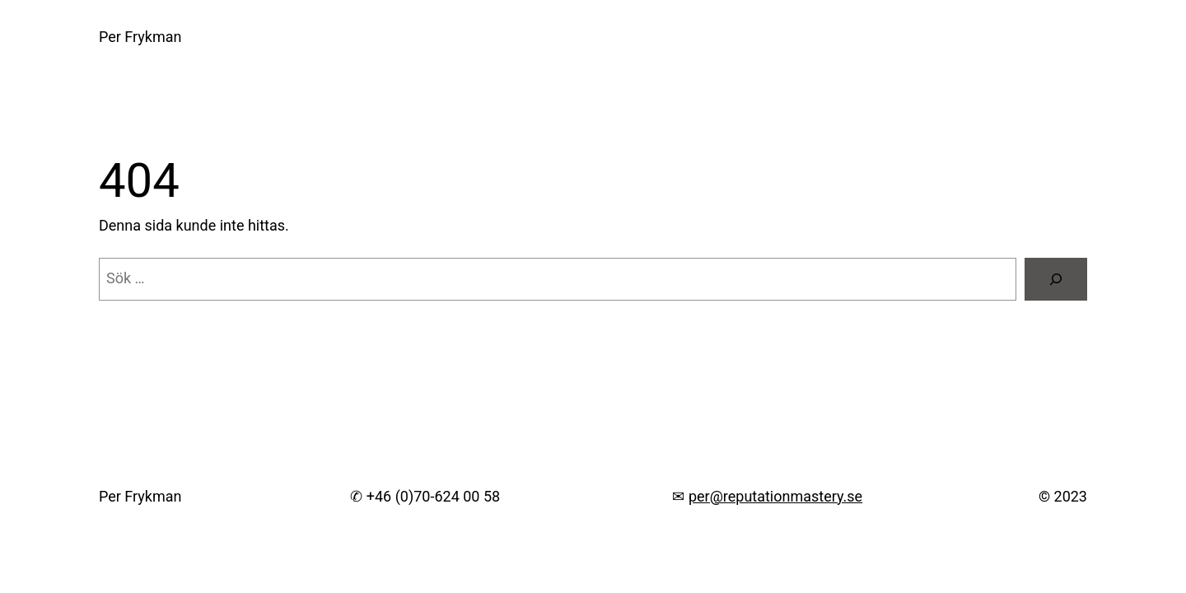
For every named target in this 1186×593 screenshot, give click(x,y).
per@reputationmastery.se (775, 496)
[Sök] (1056, 279)
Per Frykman (140, 36)
